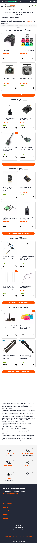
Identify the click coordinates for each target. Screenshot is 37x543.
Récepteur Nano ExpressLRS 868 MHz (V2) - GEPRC (10, 189)
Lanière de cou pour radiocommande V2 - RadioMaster (26, 357)
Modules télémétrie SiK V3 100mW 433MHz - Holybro (10, 326)
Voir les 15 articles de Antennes (18, 303)
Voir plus (18, 27)
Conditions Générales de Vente (18, 534)
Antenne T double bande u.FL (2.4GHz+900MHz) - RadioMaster (27, 258)
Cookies (18, 532)
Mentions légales (18, 527)
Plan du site (18, 525)
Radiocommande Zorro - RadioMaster (9, 49)
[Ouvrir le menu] (2, 6)
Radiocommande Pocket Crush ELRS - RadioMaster (27, 49)
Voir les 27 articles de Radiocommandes (18, 95)
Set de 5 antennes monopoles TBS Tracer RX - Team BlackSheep (10, 288)
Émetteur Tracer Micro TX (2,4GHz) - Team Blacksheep (10, 149)
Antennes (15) (16, 238)
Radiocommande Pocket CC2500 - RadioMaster (9, 79)
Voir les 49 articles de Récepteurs (18, 233)
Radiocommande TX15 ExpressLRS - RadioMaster (27, 79)
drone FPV (30, 21)
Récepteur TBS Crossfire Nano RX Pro (26, 188)
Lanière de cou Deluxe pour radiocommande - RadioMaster (9, 357)
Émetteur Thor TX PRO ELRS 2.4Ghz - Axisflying (26, 148)
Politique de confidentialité (18, 530)
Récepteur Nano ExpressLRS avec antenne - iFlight (10, 218)
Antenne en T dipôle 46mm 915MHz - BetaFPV (9, 257)
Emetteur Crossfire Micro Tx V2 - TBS (9, 119)
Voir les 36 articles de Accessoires (18, 372)
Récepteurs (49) (16, 169)
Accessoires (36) (16, 307)
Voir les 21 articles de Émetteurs (18, 164)
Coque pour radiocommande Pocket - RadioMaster (27, 327)
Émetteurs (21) (16, 100)
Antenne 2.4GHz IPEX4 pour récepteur (26, 287)
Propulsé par (14, 541)
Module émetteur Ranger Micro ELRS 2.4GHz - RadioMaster (27, 218)
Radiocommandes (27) (16, 30)
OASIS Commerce (21, 541)
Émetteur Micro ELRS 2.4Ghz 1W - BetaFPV (25, 119)
